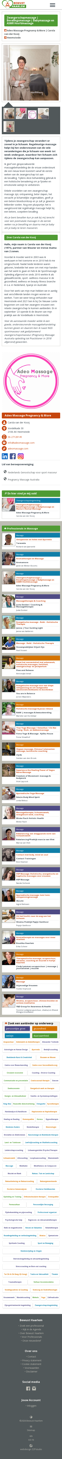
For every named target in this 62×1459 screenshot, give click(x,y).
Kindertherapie (33, 1127)
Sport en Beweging (45, 1243)
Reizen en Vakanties (33, 1228)
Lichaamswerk (9, 1158)
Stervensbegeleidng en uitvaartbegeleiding (31, 1259)
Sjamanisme (53, 1236)
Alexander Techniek (50, 1042)
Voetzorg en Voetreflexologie (45, 1290)
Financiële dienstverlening (24, 1104)
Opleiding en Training (12, 1197)
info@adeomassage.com (21, 442)
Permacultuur (14, 1205)
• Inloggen (31, 1405)
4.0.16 (31, 1438)
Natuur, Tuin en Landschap (43, 1173)
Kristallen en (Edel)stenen (14, 1135)
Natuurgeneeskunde (48, 1181)
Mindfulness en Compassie (45, 1166)
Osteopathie (53, 1197)
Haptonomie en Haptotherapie (44, 1112)
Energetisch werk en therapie (42, 1088)
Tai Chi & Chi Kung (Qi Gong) (15, 1274)
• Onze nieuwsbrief (31, 1340)
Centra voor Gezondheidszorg (44, 1065)
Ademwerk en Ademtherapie (28, 1042)
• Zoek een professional (31, 1325)
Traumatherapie (14, 1282)
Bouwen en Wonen (48, 1057)
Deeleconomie (14, 1088)
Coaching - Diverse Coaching (43, 1073)
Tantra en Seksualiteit (39, 1274)
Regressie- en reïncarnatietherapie (42, 1220)
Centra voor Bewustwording (16, 1065)
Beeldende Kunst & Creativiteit (19, 1057)
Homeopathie (28, 1119)
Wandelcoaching (23, 1297)
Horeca (40, 1119)
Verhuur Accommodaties (44, 1282)
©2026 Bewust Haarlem (31, 1419)
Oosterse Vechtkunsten (45, 1189)
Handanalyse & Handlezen (16, 1112)
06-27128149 (15, 436)
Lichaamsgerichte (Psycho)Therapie (42, 1150)
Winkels (35, 1297)
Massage (9, 1166)
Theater (55, 1274)
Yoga (43, 1297)
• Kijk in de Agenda (31, 1329)
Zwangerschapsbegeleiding (46, 1305)
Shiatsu (42, 1236)
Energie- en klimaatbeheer (15, 1096)
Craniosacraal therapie (40, 1081)
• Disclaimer (31, 1371)
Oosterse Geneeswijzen (17, 1189)
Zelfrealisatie (53, 1297)
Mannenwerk (53, 1158)
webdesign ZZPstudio (31, 1447)
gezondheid (40, 1028)
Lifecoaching (22, 1158)
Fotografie (41, 1104)
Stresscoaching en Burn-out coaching (31, 1266)
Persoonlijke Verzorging (43, 1205)
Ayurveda (36, 1050)
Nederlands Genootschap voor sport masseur (30, 472)
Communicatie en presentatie (16, 1081)
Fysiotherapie (53, 1104)
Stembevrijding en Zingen (31, 1251)
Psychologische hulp (13, 1220)
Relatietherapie (51, 1228)
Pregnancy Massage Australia (21, 479)
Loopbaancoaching (38, 1158)
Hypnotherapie (52, 1119)
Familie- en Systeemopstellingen (44, 1096)
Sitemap (31, 1428)
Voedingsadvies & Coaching (16, 1290)
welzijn (9, 1035)
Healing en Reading (12, 1119)
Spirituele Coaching (17, 1243)
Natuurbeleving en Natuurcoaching (19, 1181)
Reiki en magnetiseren (13, 1228)
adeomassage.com (18, 448)
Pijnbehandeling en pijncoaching (18, 1212)
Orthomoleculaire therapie (35, 1197)
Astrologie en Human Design (16, 1050)
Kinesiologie (51, 1127)
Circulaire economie (15, 1073)
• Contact (31, 1356)
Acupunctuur (8, 1042)
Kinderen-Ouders (13, 1127)
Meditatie (23, 1166)
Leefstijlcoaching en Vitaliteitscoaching (41, 1142)
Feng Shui (7, 1104)
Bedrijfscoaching (51, 1050)
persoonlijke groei (15, 1028)
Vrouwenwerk (9, 1297)
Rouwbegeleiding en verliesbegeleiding (20, 1236)
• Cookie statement (31, 1364)
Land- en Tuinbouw (13, 1142)
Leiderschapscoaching (14, 1150)
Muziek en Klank (14, 1173)
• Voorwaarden (31, 1367)
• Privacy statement (31, 1360)
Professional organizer (47, 1212)
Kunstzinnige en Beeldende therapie (43, 1135)
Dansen (55, 1081)
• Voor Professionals (31, 1336)
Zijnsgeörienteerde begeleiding (17, 1305)
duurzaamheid (41, 1035)
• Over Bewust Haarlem (31, 1333)
